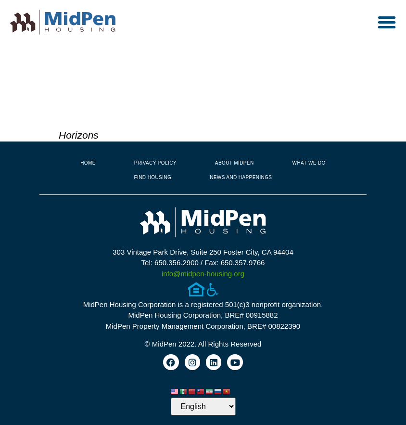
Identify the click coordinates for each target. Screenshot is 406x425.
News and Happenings (241, 177)
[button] (386, 22)
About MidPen (234, 163)
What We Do (309, 163)
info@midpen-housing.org (203, 274)
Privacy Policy (155, 163)
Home (88, 163)
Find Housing (153, 177)
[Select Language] (203, 406)
